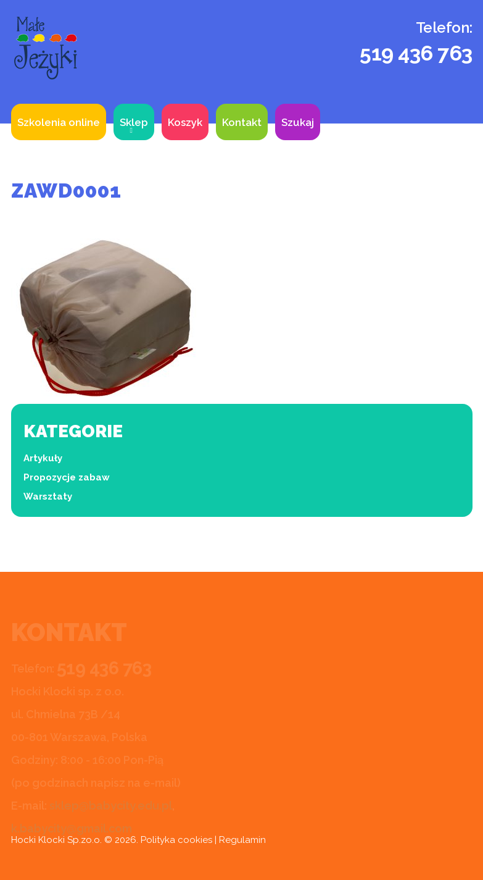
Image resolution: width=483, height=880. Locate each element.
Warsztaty (47, 496)
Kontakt (242, 122)
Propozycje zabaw (66, 477)
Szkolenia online (58, 122)
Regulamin (242, 839)
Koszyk (185, 122)
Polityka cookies (176, 839)
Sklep (134, 122)
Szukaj (297, 122)
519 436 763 (416, 53)
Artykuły (42, 458)
